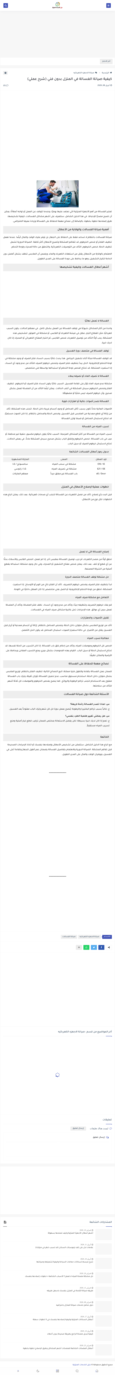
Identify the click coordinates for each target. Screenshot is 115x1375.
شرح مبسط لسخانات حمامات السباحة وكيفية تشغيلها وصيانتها (64, 1262)
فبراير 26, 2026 (85, 1273)
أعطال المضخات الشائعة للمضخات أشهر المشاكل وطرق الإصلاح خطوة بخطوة (58, 1349)
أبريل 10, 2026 (85, 1259)
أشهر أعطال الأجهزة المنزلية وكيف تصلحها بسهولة (70, 1233)
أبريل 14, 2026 (85, 1331)
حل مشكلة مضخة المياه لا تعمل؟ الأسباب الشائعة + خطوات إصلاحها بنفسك (59, 1276)
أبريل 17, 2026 (85, 1317)
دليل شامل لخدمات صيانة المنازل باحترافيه (74, 1305)
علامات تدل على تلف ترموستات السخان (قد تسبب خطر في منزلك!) (64, 1248)
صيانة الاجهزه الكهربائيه (85, 73)
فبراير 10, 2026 (85, 1230)
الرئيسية (107, 73)
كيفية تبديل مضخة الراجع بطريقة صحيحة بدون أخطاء (70, 1334)
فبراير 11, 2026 (85, 1288)
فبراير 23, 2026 (85, 1345)
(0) (5, 86)
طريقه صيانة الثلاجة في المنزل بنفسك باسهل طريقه (70, 1291)
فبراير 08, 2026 (85, 1302)
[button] (101, 947)
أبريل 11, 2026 (85, 1244)
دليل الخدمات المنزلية (82, 1365)
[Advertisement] (57, 34)
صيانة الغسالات (69, 937)
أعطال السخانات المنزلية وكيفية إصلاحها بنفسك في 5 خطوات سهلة (63, 1320)
